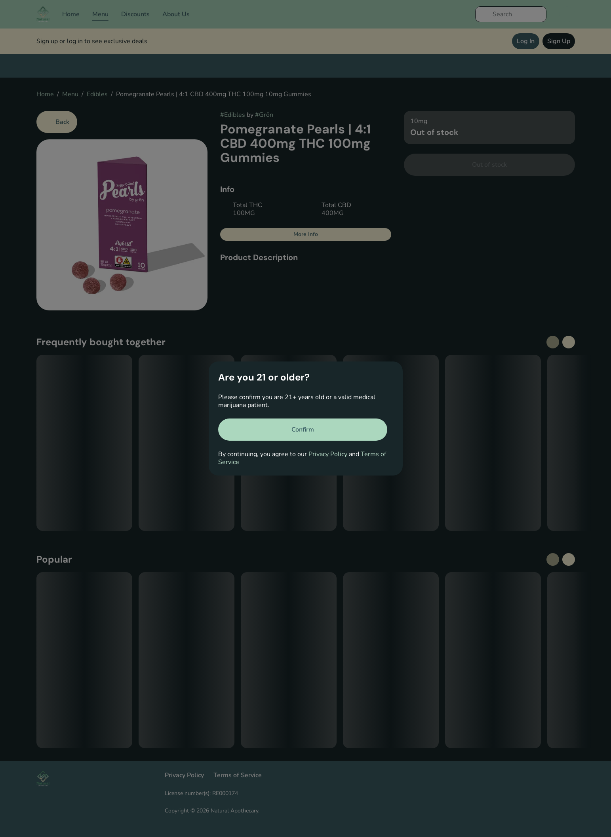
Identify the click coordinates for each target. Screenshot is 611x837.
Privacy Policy (327, 454)
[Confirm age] (302, 429)
